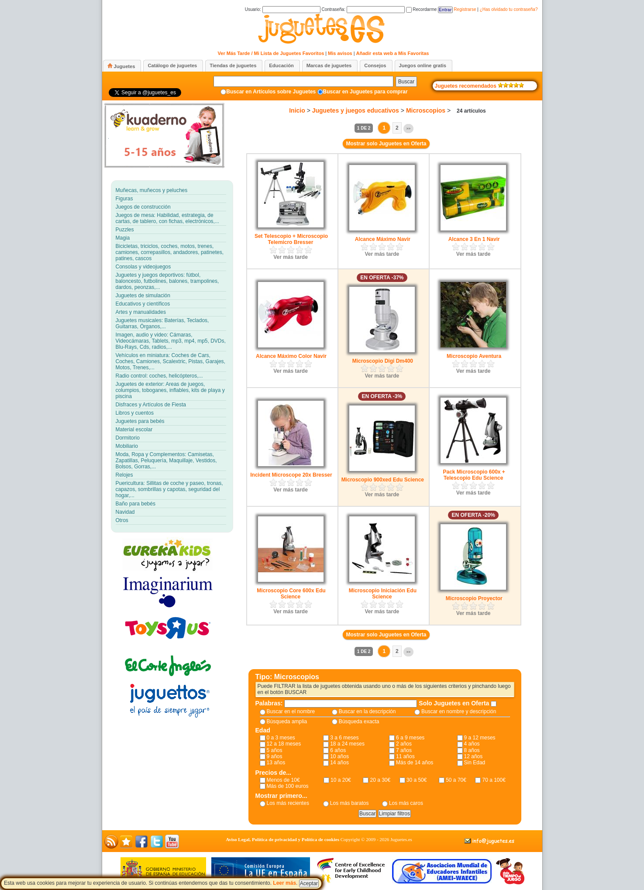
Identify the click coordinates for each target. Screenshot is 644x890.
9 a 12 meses (480, 738)
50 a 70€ (456, 780)
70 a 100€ (493, 780)
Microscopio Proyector (474, 598)
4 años (472, 744)
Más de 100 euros (288, 786)
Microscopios (425, 110)
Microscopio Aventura (474, 356)
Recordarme (421, 9)
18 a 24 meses (347, 744)
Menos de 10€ (283, 780)
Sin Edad (475, 762)
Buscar (406, 82)
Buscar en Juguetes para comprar (365, 92)
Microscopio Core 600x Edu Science (291, 594)
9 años (274, 756)
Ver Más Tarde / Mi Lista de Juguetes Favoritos (271, 53)
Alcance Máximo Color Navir (291, 356)
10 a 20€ (341, 780)
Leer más (284, 883)
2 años (404, 744)
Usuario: (282, 9)
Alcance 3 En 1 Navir (474, 239)
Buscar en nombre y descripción (458, 711)
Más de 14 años (414, 762)
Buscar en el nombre (291, 711)
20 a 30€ (380, 780)
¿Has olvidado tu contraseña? (509, 9)
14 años (339, 762)
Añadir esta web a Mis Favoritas (392, 53)
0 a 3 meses (281, 738)
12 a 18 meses (284, 744)
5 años (274, 750)
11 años (405, 756)
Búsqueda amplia (287, 721)
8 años (472, 750)
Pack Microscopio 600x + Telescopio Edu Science (474, 475)
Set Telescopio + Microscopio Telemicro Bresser (291, 239)
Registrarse (465, 9)
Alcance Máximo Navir (382, 239)
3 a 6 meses (344, 738)
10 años (339, 756)
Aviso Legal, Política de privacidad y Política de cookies (282, 839)
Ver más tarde (290, 257)
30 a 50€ (416, 780)
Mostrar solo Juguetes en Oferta (386, 144)
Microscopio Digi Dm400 (382, 361)
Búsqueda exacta (359, 721)
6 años (338, 750)
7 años (404, 750)
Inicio (297, 110)
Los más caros (406, 803)
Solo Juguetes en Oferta (455, 703)
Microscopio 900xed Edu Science (382, 480)
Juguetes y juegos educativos (355, 110)
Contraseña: (362, 9)
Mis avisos (340, 53)
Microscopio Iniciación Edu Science (383, 594)
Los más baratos (349, 803)
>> (408, 129)
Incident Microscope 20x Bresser (291, 475)
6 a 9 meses (410, 738)
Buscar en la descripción (367, 711)
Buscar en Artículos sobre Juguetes (271, 92)
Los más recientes (288, 803)
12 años (473, 756)
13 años (276, 762)
